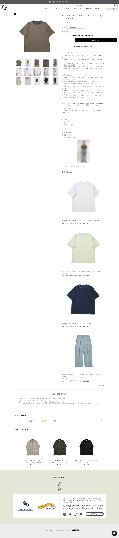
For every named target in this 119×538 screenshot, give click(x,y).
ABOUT (88, 9)
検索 (97, 5)
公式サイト (95, 514)
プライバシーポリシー (46, 530)
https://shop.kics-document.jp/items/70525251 (76, 223)
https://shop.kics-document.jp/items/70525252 (76, 275)
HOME (40, 9)
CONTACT (98, 9)
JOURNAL (66, 9)
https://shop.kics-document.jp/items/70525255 (76, 326)
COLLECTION (77, 9)
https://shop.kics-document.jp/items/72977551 (76, 382)
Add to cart (95, 40)
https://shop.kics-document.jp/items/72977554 (76, 380)
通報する (101, 385)
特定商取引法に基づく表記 (62, 530)
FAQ (57, 9)
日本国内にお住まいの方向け (83, 46)
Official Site (111, 9)
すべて (21, 420)
